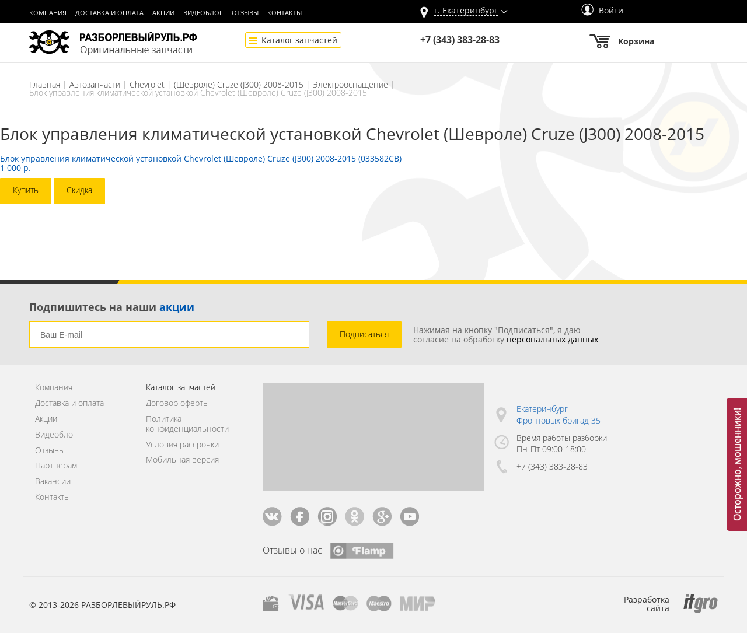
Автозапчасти (94, 84)
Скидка (79, 189)
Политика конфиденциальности (187, 424)
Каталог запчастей (299, 40)
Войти (602, 10)
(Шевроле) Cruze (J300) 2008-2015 (238, 84)
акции (176, 307)
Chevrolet (147, 84)
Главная (44, 84)
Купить (26, 189)
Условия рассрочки (182, 445)
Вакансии (53, 482)
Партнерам (56, 466)
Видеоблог (203, 13)
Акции (163, 13)
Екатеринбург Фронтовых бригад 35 (558, 414)
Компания (48, 13)
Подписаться (364, 334)
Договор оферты (177, 403)
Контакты (284, 13)
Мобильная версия (182, 460)
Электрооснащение (350, 84)
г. (466, 11)
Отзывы (245, 13)
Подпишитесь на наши (111, 307)
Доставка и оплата (109, 13)
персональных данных (552, 339)
